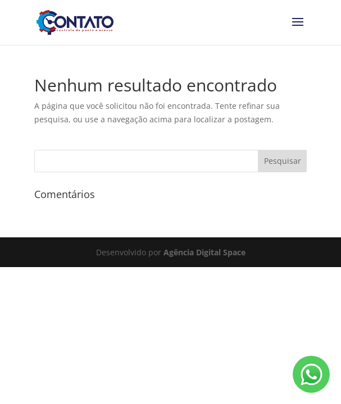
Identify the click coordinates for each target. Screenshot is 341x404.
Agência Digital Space (204, 252)
